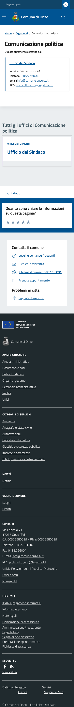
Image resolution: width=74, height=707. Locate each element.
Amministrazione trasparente (21, 627)
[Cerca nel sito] (61, 17)
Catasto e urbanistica (16, 440)
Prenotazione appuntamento (21, 641)
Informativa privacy (15, 609)
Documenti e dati (13, 367)
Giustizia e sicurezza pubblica (21, 446)
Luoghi (6, 502)
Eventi (6, 508)
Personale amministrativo (19, 386)
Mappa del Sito (53, 692)
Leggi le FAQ (10, 632)
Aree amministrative (15, 361)
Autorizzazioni (11, 433)
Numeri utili (9, 581)
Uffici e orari (10, 574)
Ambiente (8, 421)
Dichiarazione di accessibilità (20, 621)
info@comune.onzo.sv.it (33, 80)
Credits (22, 692)
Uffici (5, 399)
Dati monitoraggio (14, 687)
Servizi (46, 687)
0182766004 (29, 75)
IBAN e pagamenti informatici (21, 603)
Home (8, 33)
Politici (6, 393)
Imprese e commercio (16, 452)
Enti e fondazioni (13, 374)
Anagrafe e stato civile (17, 427)
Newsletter (9, 672)
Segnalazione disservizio (18, 637)
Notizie (6, 480)
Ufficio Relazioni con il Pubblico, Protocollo (29, 568)
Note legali (9, 615)
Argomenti (22, 33)
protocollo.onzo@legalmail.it (34, 85)
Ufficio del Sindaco (22, 63)
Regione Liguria (13, 4)
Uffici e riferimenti (18, 144)
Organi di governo (13, 380)
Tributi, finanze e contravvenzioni (23, 459)
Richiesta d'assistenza (16, 646)
